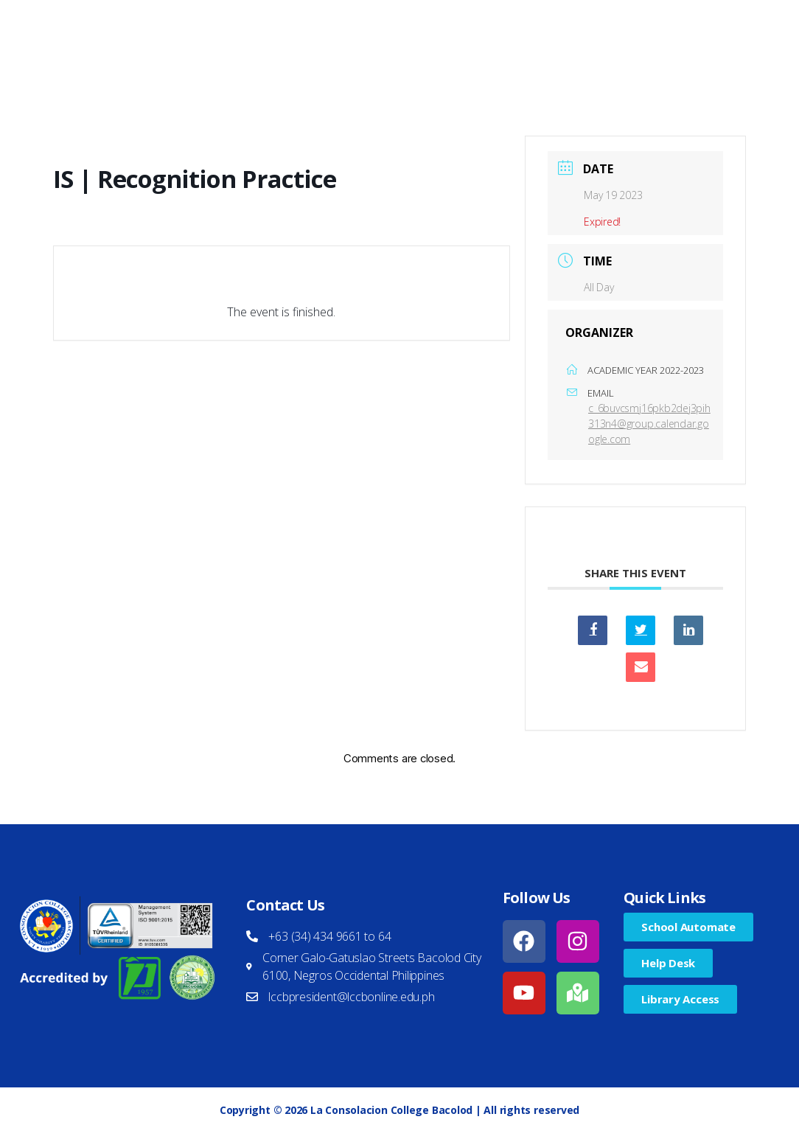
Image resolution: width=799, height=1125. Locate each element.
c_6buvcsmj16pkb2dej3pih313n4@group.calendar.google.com (649, 423)
